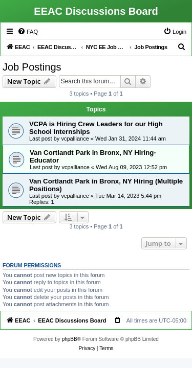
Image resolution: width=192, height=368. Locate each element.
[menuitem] (27, 32)
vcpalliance (75, 138)
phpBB (69, 339)
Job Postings (32, 67)
